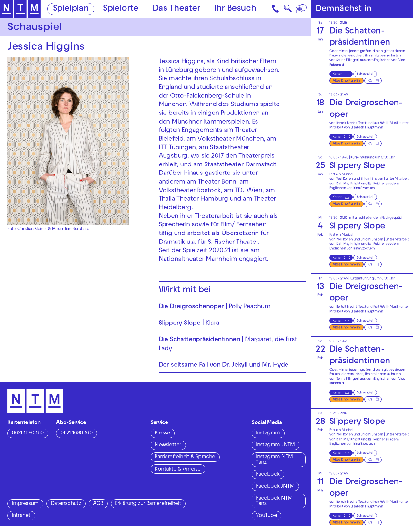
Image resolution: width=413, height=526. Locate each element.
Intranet (21, 516)
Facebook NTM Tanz (274, 501)
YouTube (266, 516)
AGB (98, 504)
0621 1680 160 (76, 433)
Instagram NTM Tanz (274, 460)
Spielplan (71, 9)
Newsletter (168, 445)
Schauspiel (365, 74)
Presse (162, 433)
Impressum (25, 504)
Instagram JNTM (275, 445)
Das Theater (176, 9)
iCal (370, 81)
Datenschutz (66, 504)
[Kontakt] (276, 9)
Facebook (267, 474)
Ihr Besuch (235, 9)
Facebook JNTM (275, 486)
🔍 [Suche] (287, 10)
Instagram (268, 433)
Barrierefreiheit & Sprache (185, 457)
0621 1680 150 (28, 433)
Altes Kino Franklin (346, 81)
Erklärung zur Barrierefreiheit (148, 504)
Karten (337, 74)
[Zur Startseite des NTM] (20, 9)
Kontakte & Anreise (177, 469)
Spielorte (120, 9)
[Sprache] (302, 9)
